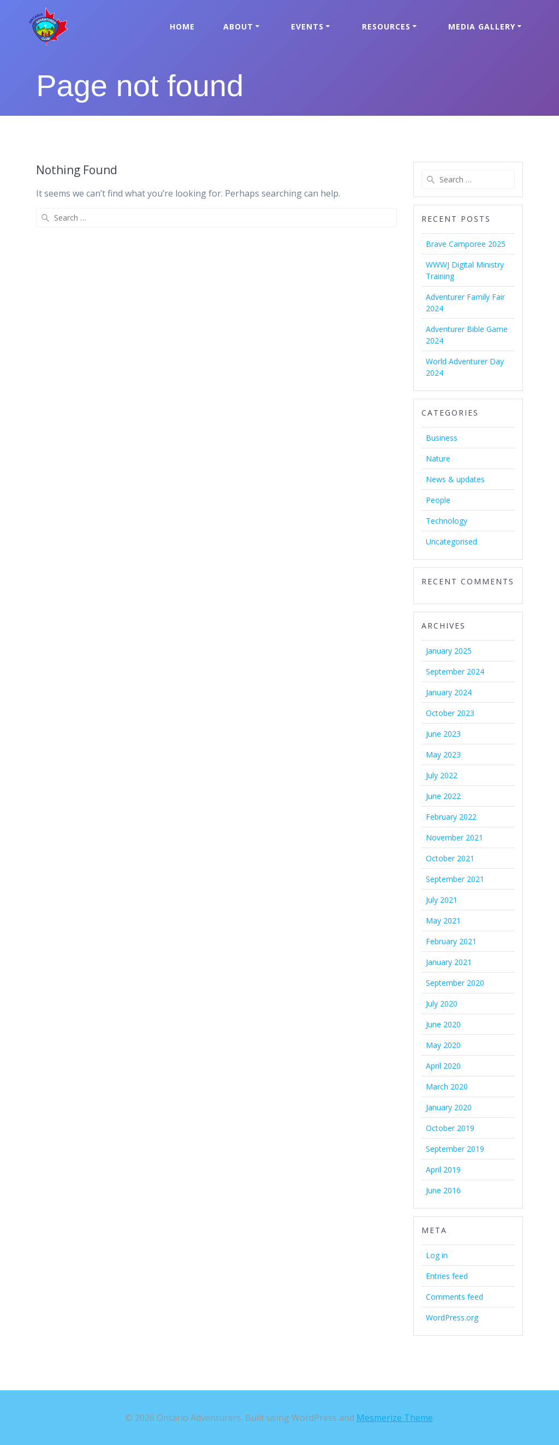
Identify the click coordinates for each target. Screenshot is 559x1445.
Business (441, 438)
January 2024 (449, 692)
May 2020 (443, 1045)
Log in (437, 1255)
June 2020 (443, 1024)
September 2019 (455, 1149)
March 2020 (447, 1086)
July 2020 (441, 1003)
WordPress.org (452, 1317)
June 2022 (443, 796)
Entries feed (447, 1276)
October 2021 (450, 858)
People (438, 500)
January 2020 (449, 1107)
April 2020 (443, 1066)
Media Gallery (481, 26)
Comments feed (454, 1297)
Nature (438, 458)
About (238, 26)
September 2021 (455, 879)
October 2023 (450, 713)
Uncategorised (451, 541)
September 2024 (455, 671)
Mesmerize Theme (394, 1418)
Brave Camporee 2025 (466, 244)
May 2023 (443, 754)
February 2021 (451, 941)
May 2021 (443, 920)
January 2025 (449, 650)
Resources (386, 26)
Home (182, 26)
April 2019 (443, 1169)
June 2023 (443, 734)
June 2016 (443, 1190)
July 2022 (441, 775)
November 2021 (454, 837)
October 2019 (450, 1128)
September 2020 (455, 983)
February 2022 (451, 817)
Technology (446, 521)
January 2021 (449, 962)
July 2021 (441, 900)
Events (307, 26)
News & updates (455, 479)
